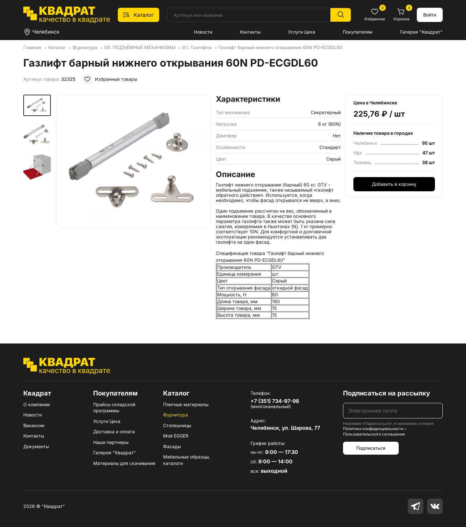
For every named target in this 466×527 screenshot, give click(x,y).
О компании (36, 404)
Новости (203, 32)
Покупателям (357, 32)
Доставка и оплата (114, 431)
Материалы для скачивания (124, 463)
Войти (429, 14)
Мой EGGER (175, 435)
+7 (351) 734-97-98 (274, 401)
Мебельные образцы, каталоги (186, 460)
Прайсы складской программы (114, 408)
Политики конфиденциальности (373, 428)
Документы (36, 446)
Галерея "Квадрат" (421, 32)
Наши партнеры (110, 442)
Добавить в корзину (394, 184)
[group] (133, 176)
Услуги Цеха (301, 32)
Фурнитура (175, 414)
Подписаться (370, 448)
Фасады (172, 446)
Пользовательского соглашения (374, 434)
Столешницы (177, 425)
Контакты (250, 32)
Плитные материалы (185, 404)
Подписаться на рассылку (386, 393)
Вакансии (33, 425)
